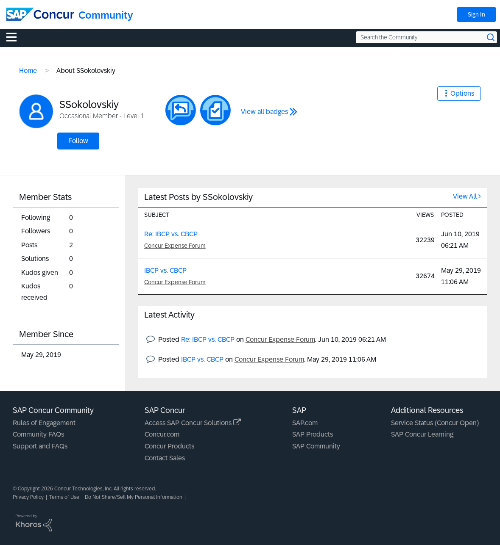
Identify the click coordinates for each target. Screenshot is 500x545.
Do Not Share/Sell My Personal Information (133, 497)
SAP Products (312, 434)
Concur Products (169, 446)
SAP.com (305, 422)
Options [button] (462, 93)
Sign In (476, 14)
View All (465, 196)
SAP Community (316, 446)
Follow (78, 140)
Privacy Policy (28, 497)
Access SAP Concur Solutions (193, 422)
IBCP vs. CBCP (165, 270)
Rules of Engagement (44, 422)
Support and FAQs (40, 446)
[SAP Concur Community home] (40, 14)
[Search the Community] (426, 37)
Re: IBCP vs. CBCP (171, 234)
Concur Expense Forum (175, 245)
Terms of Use (64, 497)
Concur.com (162, 434)
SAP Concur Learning (422, 434)
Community (105, 15)
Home (28, 70)
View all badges (264, 111)
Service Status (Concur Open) (435, 422)
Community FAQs (38, 434)
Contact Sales (165, 458)
